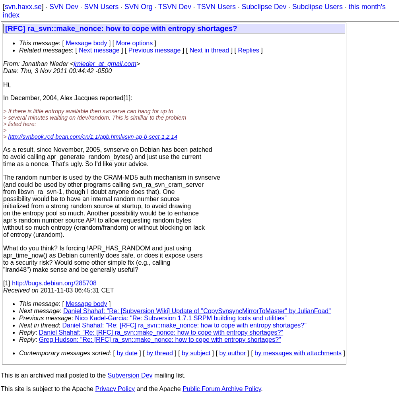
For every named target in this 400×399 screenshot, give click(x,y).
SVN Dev (63, 7)
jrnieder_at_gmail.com (105, 63)
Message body (86, 43)
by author (232, 353)
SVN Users (101, 7)
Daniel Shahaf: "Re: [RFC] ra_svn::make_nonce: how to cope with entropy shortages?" (184, 325)
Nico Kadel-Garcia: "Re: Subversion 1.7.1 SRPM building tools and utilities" (181, 318)
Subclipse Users (317, 7)
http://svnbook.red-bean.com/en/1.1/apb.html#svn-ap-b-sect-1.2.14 (92, 137)
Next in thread (209, 50)
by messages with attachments (298, 353)
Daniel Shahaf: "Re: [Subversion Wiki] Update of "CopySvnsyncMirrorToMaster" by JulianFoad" (197, 311)
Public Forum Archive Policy (222, 388)
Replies (248, 50)
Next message (99, 50)
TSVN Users (216, 7)
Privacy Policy (115, 388)
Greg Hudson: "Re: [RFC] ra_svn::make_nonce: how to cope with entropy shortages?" (160, 339)
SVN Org (138, 7)
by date (127, 353)
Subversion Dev (130, 375)
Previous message (154, 50)
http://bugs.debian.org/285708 (54, 283)
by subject (196, 353)
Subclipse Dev (264, 7)
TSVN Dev (174, 7)
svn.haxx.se (23, 7)
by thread (159, 353)
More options (134, 43)
